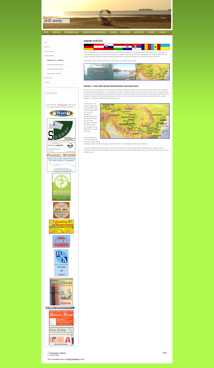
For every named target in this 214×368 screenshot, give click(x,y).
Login (164, 352)
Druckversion (53, 353)
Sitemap (63, 353)
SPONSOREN (62, 105)
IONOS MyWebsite (73, 359)
